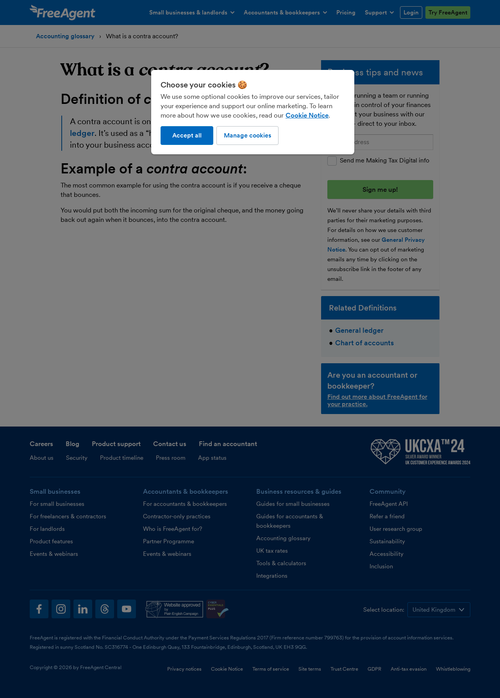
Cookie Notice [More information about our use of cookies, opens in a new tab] (307, 115)
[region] (252, 112)
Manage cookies (247, 135)
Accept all (187, 135)
